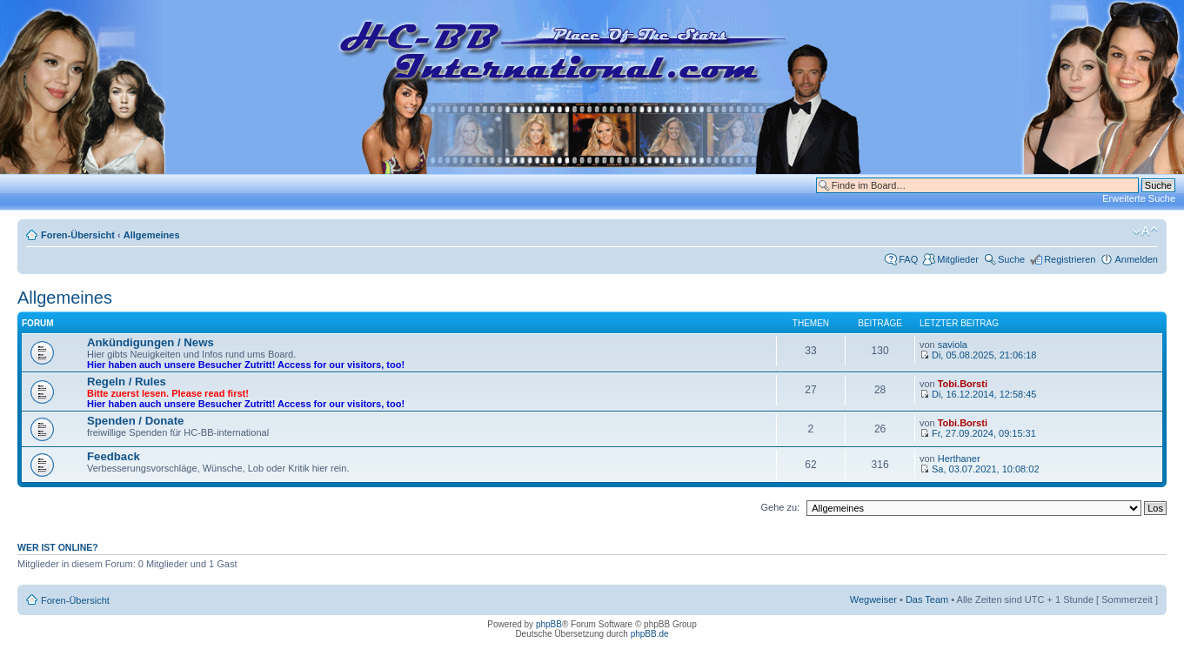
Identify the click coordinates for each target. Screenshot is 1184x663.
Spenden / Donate (135, 420)
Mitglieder (958, 259)
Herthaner (959, 458)
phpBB (549, 624)
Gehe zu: (779, 507)
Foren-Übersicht (78, 235)
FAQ (908, 259)
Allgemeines (152, 235)
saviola (952, 344)
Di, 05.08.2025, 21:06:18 (978, 355)
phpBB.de (650, 634)
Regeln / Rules (126, 381)
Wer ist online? (57, 547)
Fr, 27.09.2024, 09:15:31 (978, 433)
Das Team (927, 599)
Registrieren (1069, 259)
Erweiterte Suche (1138, 198)
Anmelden (1136, 259)
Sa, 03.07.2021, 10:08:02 (980, 469)
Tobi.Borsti (962, 383)
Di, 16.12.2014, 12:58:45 (978, 394)
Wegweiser (873, 599)
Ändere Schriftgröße (1145, 231)
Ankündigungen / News (150, 342)
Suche (1011, 259)
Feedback (113, 456)
